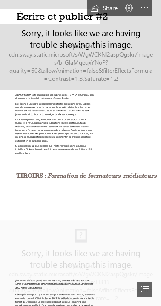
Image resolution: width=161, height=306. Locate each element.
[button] (104, 8)
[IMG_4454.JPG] (80, 45)
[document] (80, 153)
